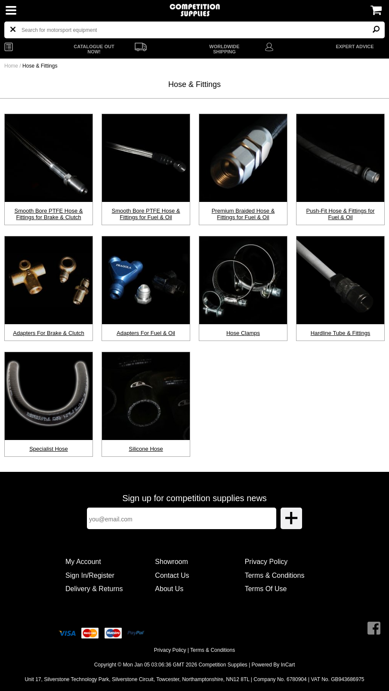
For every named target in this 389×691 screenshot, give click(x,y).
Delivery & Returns (94, 588)
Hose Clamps (243, 333)
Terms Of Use (266, 588)
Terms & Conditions (275, 575)
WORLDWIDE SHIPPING (224, 49)
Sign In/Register (89, 575)
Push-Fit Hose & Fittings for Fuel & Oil (340, 214)
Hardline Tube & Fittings (340, 333)
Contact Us (172, 575)
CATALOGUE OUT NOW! (94, 49)
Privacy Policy (266, 561)
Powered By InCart (273, 665)
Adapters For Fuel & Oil (146, 333)
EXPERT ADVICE (355, 46)
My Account (83, 561)
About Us (169, 588)
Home (11, 66)
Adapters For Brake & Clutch (48, 333)
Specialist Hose (48, 449)
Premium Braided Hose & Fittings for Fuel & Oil (243, 214)
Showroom (171, 561)
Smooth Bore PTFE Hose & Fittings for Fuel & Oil (146, 214)
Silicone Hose (146, 449)
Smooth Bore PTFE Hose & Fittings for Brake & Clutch (49, 214)
